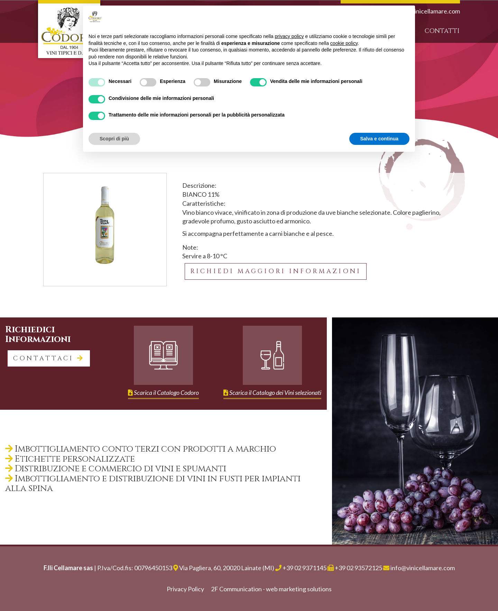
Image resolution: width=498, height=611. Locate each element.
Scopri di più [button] (114, 138)
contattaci (48, 358)
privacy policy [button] (289, 36)
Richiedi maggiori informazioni (275, 271)
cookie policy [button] (344, 43)
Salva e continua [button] (379, 138)
